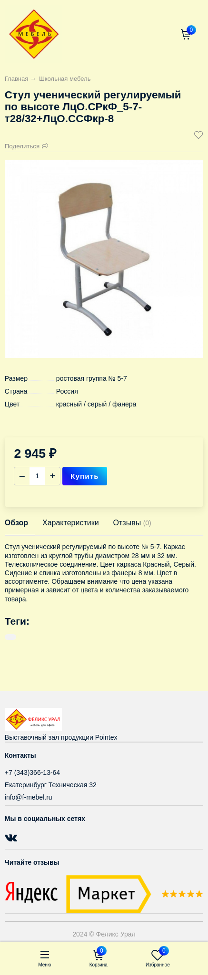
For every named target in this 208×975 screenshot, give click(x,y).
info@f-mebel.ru (28, 797)
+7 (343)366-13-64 (32, 772)
